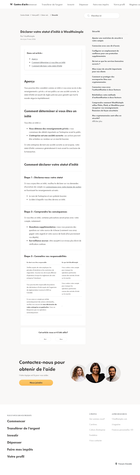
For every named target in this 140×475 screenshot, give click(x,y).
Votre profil (35, 15)
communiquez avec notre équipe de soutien (63, 186)
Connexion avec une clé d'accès (106, 46)
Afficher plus (97, 121)
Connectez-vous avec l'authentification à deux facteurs (106, 88)
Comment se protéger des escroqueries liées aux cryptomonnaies (103, 79)
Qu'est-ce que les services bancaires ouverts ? (108, 62)
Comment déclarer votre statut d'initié (47, 65)
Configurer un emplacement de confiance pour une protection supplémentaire (105, 53)
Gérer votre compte (47, 15)
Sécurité (55, 15)
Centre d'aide (24, 15)
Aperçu (35, 59)
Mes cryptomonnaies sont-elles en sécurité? (106, 116)
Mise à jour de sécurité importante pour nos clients (107, 70)
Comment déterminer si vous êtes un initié (48, 62)
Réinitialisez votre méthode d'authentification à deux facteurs (106, 96)
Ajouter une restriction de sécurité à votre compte (107, 39)
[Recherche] (102, 15)
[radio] (45, 339)
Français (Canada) (125, 464)
